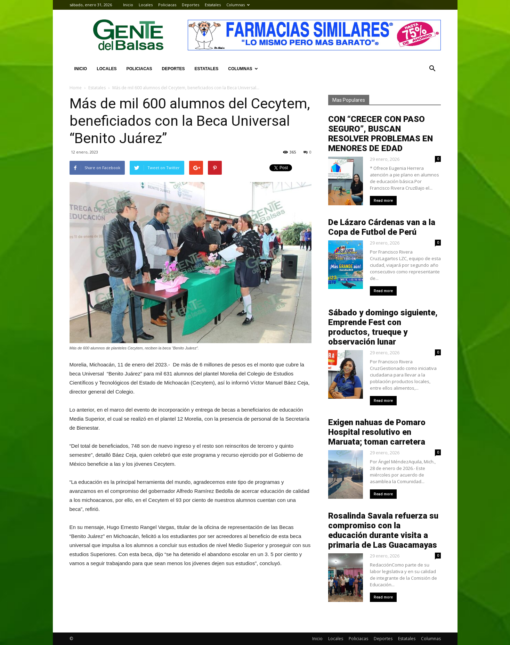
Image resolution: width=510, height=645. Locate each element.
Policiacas (167, 4)
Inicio (128, 4)
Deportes (190, 4)
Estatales (213, 4)
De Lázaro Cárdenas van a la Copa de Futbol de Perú (381, 227)
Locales (146, 4)
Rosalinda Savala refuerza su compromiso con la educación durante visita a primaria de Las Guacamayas (383, 530)
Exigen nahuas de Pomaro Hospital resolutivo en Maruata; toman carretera (377, 432)
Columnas (238, 4)
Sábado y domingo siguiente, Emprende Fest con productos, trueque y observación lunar (383, 327)
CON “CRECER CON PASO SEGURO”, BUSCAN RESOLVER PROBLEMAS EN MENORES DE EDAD (380, 133)
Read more (383, 200)
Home (76, 88)
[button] (432, 68)
